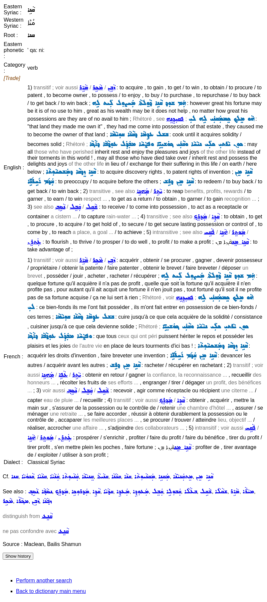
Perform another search (44, 580)
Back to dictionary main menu (51, 591)
